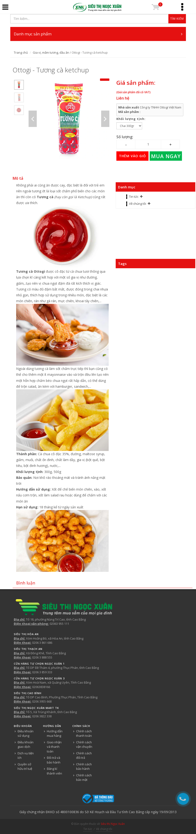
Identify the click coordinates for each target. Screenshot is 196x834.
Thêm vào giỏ (132, 156)
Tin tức (133, 196)
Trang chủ (21, 52)
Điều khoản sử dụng (25, 733)
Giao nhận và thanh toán (54, 746)
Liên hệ (122, 98)
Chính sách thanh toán (84, 733)
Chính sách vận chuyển (84, 744)
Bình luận (25, 583)
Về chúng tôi (137, 203)
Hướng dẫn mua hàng (55, 733)
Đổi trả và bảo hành (53, 760)
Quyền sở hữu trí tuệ (25, 766)
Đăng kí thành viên (54, 771)
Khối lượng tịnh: (131, 119)
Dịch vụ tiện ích (26, 755)
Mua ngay (166, 156)
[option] (19, 84)
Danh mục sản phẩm (98, 34)
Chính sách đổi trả (84, 755)
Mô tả (18, 178)
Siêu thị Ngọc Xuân (113, 824)
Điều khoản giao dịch (25, 744)
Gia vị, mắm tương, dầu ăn (51, 52)
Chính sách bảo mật (84, 777)
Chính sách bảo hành (84, 766)
